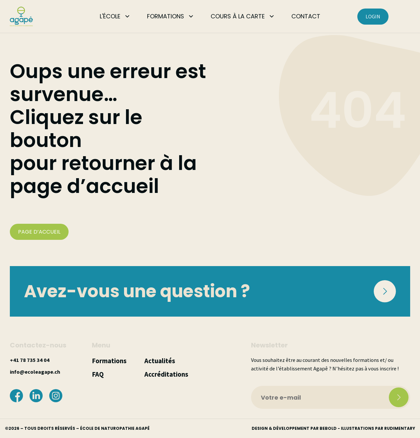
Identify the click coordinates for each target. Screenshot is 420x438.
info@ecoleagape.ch (35, 371)
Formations (109, 361)
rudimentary (399, 428)
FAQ (98, 374)
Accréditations (166, 374)
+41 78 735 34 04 (30, 360)
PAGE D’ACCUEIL (39, 232)
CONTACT (305, 16)
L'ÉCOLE (110, 16)
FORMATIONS (165, 16)
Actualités (159, 361)
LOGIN (373, 16)
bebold (328, 428)
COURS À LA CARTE (238, 16)
